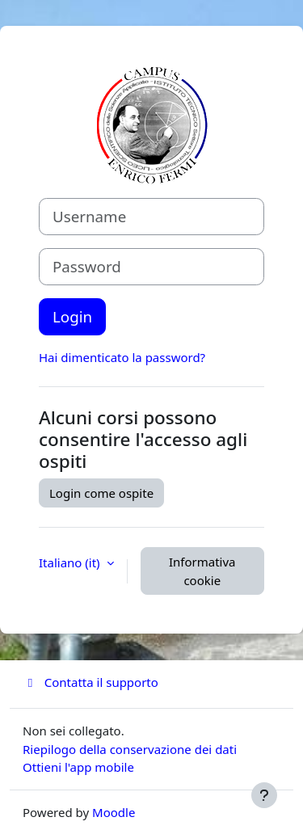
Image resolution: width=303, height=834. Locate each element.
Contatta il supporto (90, 682)
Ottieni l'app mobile (78, 767)
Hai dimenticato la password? (122, 357)
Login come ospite (101, 493)
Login (72, 316)
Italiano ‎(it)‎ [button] (71, 562)
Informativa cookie (202, 571)
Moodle (113, 812)
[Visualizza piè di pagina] (264, 795)
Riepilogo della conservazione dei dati (130, 749)
